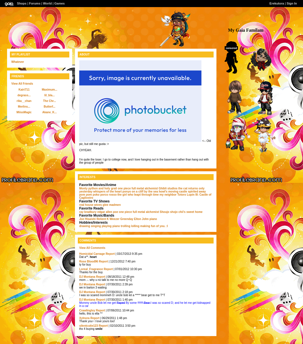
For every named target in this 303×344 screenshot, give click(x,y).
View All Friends (22, 83)
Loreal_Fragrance (91, 269)
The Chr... (49, 100)
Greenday (126, 219)
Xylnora (84, 318)
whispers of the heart (107, 191)
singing (96, 226)
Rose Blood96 (88, 261)
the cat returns (188, 188)
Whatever (17, 61)
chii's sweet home (191, 211)
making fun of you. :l (154, 226)
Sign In (292, 3)
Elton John (141, 219)
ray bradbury (87, 211)
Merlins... (24, 106)
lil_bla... (49, 95)
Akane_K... (49, 112)
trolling (125, 226)
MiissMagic (23, 112)
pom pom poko (89, 194)
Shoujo (164, 211)
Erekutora (277, 3)
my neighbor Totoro (173, 194)
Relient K (102, 219)
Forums (34, 3)
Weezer (114, 219)
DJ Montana (87, 276)
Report (110, 253)
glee (105, 204)
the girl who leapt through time (138, 194)
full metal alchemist (145, 188)
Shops (22, 3)
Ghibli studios (168, 188)
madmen (115, 204)
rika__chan (24, 100)
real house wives (90, 204)
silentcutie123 (88, 325)
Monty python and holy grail (98, 188)
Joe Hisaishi (87, 219)
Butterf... (49, 106)
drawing (84, 226)
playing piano (111, 226)
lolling (135, 226)
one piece (124, 188)
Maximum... (49, 89)
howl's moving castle (173, 191)
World (47, 3)
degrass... (24, 95)
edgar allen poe (107, 211)
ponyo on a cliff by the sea (140, 191)
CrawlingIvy (87, 310)
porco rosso (108, 194)
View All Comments (92, 247)
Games (59, 3)
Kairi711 (24, 89)
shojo (174, 211)
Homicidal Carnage (92, 253)
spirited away (197, 191)
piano (153, 219)
